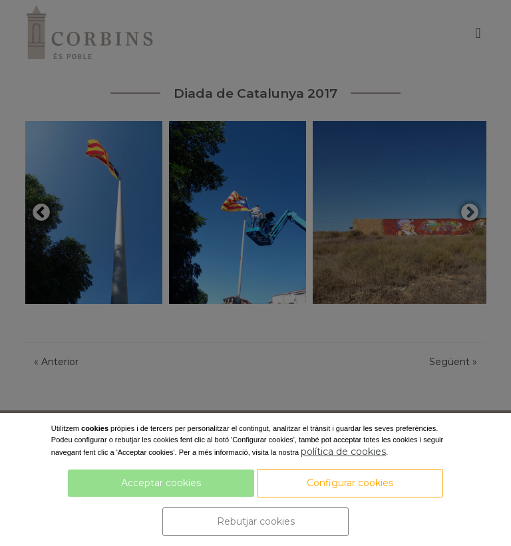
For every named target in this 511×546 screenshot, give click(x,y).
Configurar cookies (350, 483)
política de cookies (343, 452)
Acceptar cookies (161, 483)
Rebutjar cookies (256, 521)
